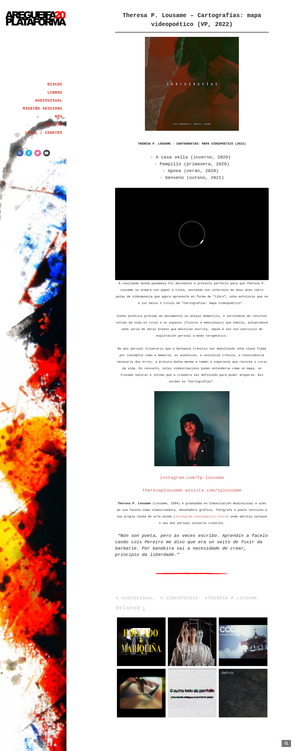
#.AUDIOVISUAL (135, 598)
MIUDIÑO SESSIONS (42, 109)
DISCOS (54, 84)
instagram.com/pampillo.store (201, 516)
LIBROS (54, 93)
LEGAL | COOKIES (43, 133)
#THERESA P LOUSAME (231, 598)
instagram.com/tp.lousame (192, 477)
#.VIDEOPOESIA (179, 598)
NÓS (58, 117)
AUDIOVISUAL (48, 101)
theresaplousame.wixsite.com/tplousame (191, 490)
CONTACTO (52, 125)
